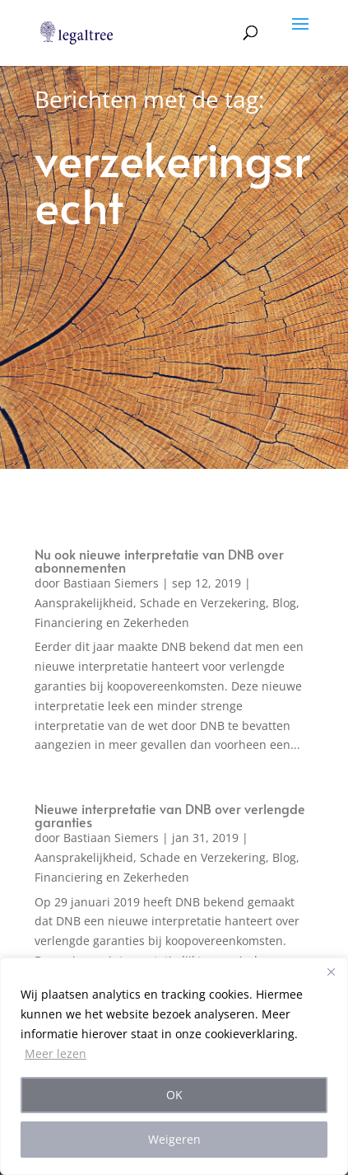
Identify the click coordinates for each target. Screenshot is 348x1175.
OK (174, 1094)
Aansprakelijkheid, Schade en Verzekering (150, 603)
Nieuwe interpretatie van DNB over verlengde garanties (170, 815)
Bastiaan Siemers (111, 583)
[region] (174, 1066)
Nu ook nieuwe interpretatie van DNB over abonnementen (159, 560)
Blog (284, 603)
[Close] (331, 971)
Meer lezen (55, 1053)
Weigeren (174, 1139)
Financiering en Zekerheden (112, 622)
